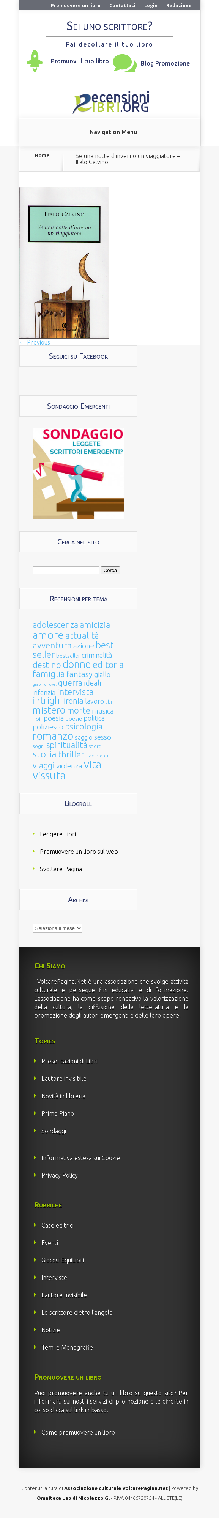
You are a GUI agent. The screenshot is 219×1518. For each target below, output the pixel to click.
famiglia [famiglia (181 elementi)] (49, 674)
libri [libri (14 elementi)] (110, 701)
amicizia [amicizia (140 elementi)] (95, 624)
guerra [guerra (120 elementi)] (70, 682)
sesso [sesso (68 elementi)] (102, 737)
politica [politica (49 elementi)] (94, 718)
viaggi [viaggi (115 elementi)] (44, 765)
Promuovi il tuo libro (80, 61)
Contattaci (122, 5)
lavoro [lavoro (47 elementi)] (94, 701)
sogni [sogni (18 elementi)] (39, 746)
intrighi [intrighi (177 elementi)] (47, 700)
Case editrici (57, 1225)
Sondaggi (53, 1131)
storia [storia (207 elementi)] (45, 754)
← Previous (34, 342)
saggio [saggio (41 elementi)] (84, 737)
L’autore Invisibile (64, 1295)
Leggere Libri (58, 834)
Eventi (49, 1242)
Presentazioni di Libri (69, 1061)
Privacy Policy (59, 1175)
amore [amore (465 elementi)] (48, 635)
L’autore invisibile (64, 1078)
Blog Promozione (165, 63)
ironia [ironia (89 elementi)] (74, 700)
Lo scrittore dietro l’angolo (77, 1312)
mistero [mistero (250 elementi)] (49, 709)
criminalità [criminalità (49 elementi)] (97, 655)
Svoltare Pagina (61, 869)
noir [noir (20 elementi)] (37, 719)
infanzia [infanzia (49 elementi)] (44, 692)
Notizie (50, 1330)
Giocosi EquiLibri (62, 1260)
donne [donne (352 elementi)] (77, 664)
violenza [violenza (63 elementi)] (69, 766)
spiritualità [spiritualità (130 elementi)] (66, 745)
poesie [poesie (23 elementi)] (74, 719)
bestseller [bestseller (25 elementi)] (68, 655)
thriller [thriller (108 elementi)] (71, 754)
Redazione (179, 5)
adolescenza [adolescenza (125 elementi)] (55, 624)
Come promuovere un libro (78, 1432)
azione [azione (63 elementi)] (83, 645)
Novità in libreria (63, 1096)
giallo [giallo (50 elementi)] (102, 674)
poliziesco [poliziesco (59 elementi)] (48, 727)
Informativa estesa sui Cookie (80, 1157)
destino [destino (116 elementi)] (47, 665)
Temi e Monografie (67, 1347)
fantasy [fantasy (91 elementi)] (79, 674)
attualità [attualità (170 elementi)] (82, 635)
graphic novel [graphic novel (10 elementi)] (45, 684)
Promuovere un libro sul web (79, 851)
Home (42, 155)
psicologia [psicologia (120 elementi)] (83, 726)
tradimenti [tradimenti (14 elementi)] (96, 755)
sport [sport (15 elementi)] (95, 746)
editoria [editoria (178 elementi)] (108, 665)
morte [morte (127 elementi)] (78, 710)
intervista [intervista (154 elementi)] (75, 691)
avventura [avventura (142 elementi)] (52, 645)
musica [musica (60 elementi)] (103, 711)
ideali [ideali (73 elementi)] (92, 683)
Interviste (54, 1277)
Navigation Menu (113, 132)
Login (151, 5)
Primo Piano (57, 1113)
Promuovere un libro (76, 5)
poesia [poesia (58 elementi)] (54, 718)
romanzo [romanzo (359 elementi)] (53, 736)
